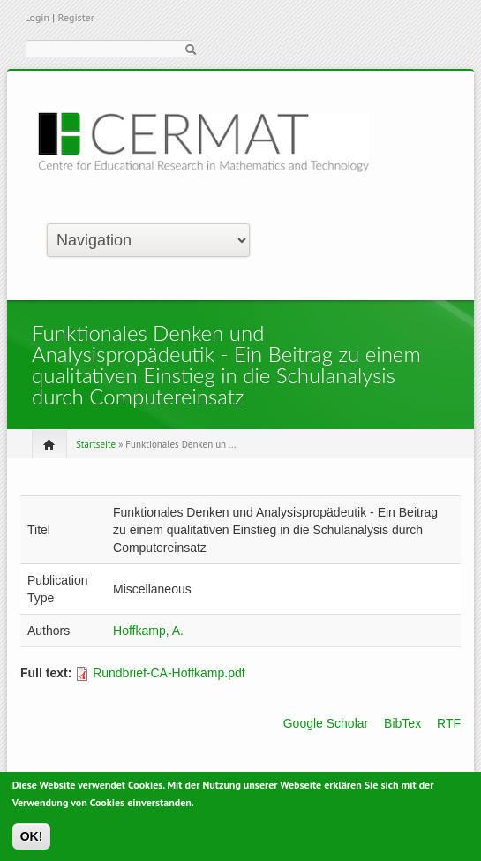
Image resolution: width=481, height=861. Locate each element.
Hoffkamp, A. (148, 630)
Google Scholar (326, 723)
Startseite (96, 444)
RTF (449, 723)
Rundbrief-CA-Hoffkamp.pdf (168, 673)
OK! (31, 839)
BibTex (402, 723)
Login (37, 17)
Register (75, 17)
